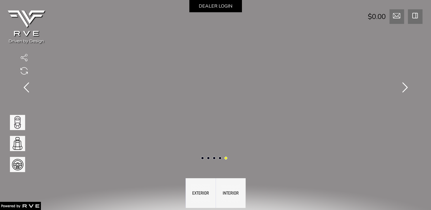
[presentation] (26, 89)
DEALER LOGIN (215, 6)
